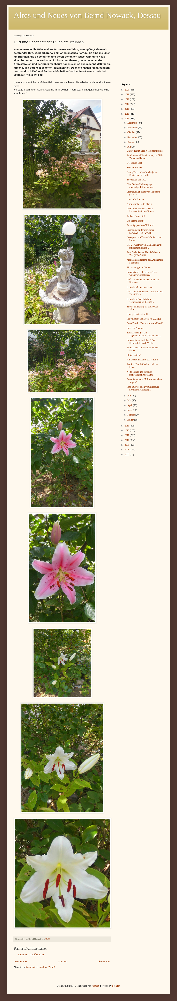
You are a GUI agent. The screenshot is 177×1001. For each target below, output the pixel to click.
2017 (127, 104)
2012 (127, 430)
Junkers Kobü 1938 (136, 216)
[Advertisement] (142, 56)
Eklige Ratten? (134, 355)
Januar (130, 419)
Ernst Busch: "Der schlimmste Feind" (145, 323)
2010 (127, 440)
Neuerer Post (20, 961)
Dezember (132, 123)
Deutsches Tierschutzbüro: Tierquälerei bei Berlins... (140, 300)
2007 (127, 454)
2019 (127, 94)
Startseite (62, 961)
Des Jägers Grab (134, 163)
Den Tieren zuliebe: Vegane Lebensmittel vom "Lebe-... (141, 210)
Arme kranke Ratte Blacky (139, 204)
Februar (131, 415)
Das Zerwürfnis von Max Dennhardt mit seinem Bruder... (144, 246)
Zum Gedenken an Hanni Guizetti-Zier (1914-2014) (143, 254)
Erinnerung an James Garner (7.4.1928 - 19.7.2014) (140, 231)
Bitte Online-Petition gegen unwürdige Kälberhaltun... (140, 185)
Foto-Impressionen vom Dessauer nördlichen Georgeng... (143, 388)
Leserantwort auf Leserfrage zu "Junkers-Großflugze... (142, 273)
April (130, 405)
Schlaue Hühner (134, 167)
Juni (129, 395)
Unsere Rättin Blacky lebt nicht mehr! (145, 151)
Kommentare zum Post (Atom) (40, 967)
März (130, 410)
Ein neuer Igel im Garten (138, 267)
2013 (127, 425)
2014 (127, 118)
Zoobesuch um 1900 (136, 179)
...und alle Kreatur (135, 199)
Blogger (115, 986)
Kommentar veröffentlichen (31, 954)
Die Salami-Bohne (135, 221)
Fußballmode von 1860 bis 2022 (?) (144, 318)
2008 (127, 449)
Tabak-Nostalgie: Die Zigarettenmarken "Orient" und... (144, 334)
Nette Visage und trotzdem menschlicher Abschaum (140, 373)
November (132, 127)
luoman (95, 986)
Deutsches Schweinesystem (140, 287)
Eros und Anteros (135, 328)
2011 (127, 435)
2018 (127, 99)
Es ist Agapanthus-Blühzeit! (140, 225)
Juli (129, 146)
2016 (127, 109)
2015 (127, 114)
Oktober (131, 132)
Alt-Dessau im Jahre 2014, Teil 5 (142, 359)
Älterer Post (104, 961)
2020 (127, 89)
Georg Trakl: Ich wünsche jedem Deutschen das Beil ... (142, 173)
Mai (129, 400)
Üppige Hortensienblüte (138, 314)
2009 (127, 445)
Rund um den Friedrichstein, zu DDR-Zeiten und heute (145, 157)
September (132, 137)
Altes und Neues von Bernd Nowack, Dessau (87, 15)
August (131, 142)
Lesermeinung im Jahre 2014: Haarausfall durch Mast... (141, 341)
